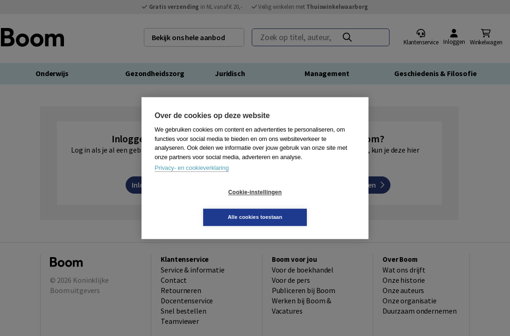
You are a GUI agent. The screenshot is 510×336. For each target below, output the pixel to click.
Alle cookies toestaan (310, 204)
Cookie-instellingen (199, 205)
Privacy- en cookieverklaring (192, 180)
